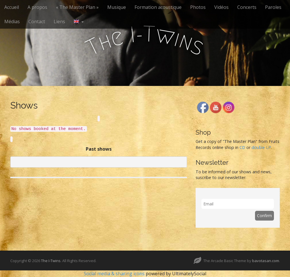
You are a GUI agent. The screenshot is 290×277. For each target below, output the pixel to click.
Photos (198, 7)
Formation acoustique (158, 7)
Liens (59, 21)
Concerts (246, 7)
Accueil (11, 7)
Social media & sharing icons (115, 273)
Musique (116, 7)
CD (242, 147)
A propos (37, 7)
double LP (261, 147)
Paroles (273, 7)
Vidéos (221, 7)
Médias (12, 21)
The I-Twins (51, 260)
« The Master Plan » (77, 7)
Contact (36, 21)
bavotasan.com (265, 260)
